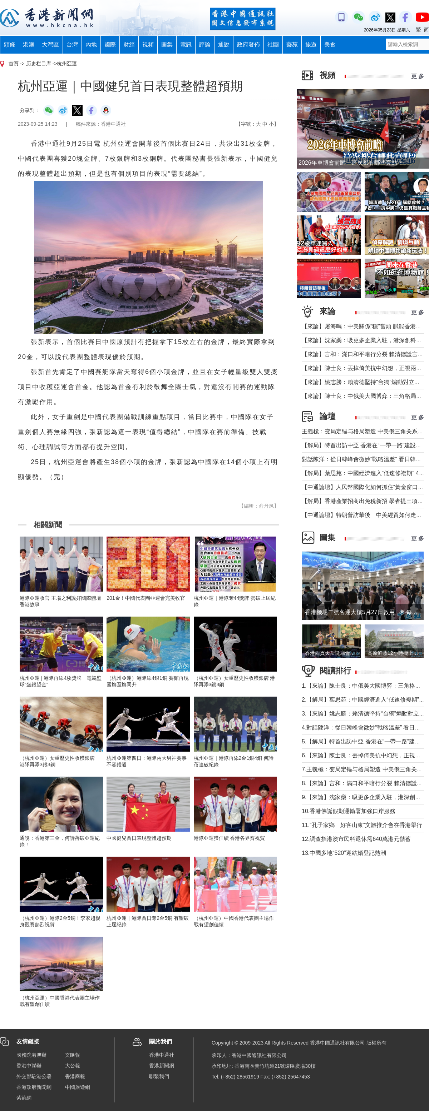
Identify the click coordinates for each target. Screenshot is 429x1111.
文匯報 (72, 1055)
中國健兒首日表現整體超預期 (139, 838)
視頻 (148, 44)
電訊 (186, 44)
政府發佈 (248, 44)
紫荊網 (23, 1098)
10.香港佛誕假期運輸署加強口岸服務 (348, 811)
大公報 (72, 1065)
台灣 (72, 44)
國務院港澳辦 (31, 1055)
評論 (205, 44)
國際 (110, 44)
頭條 (9, 44)
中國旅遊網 (77, 1087)
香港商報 (75, 1076)
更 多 (417, 76)
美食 (330, 44)
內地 (91, 44)
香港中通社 (161, 1055)
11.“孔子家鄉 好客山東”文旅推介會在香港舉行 (362, 825)
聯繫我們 (159, 1076)
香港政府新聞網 (33, 1087)
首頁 (14, 63)
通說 (224, 44)
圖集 (167, 44)
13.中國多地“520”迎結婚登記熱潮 (344, 853)
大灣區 (50, 44)
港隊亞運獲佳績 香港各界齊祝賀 (229, 838)
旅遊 (311, 44)
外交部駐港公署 (33, 1076)
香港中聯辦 (28, 1065)
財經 (129, 44)
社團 (273, 44)
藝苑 (292, 44)
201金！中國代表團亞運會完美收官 (146, 598)
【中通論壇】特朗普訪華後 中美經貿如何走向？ (365, 515)
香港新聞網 (161, 1065)
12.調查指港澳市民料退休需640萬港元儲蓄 (356, 839)
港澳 (28, 44)
